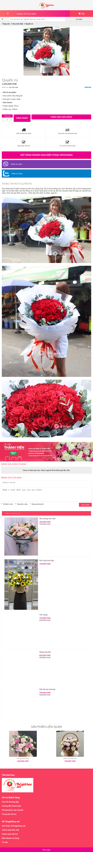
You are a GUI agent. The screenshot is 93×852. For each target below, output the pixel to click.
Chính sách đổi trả (10, 834)
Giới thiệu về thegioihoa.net (13, 826)
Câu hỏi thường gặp (10, 802)
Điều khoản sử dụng (10, 838)
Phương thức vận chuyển (12, 810)
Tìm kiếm (79, 19)
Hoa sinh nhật (13, 87)
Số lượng (7, 116)
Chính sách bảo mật (10, 830)
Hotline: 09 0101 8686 (26, 14)
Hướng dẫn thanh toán (11, 806)
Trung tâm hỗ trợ (9, 814)
